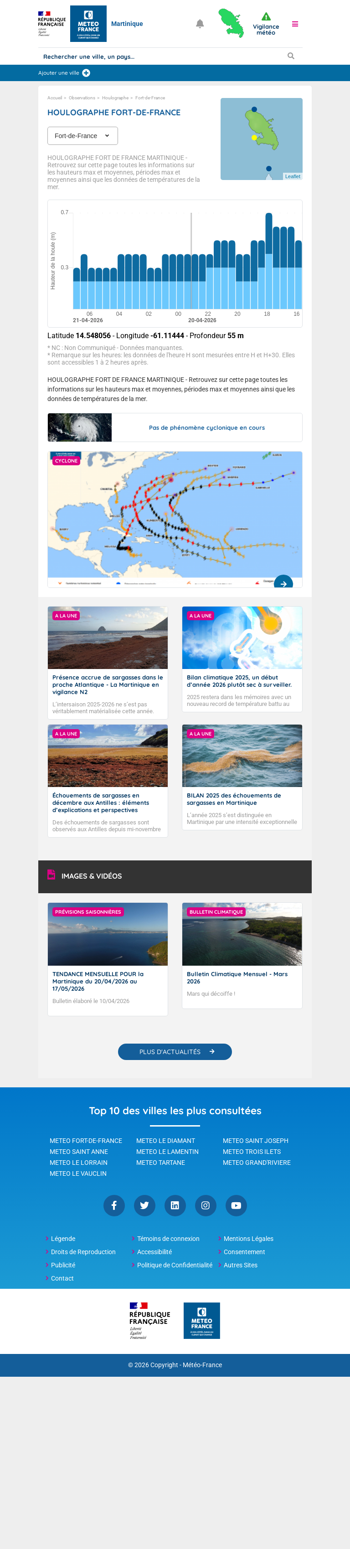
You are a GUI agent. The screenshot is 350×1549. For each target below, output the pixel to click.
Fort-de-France (150, 97)
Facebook (114, 1205)
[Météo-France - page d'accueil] (202, 1321)
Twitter (144, 1205)
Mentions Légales (248, 1238)
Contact (62, 1278)
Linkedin (175, 1205)
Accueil (54, 97)
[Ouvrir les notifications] (200, 24)
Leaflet (292, 176)
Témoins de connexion (168, 1238)
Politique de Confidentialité (174, 1265)
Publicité (63, 1265)
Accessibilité (154, 1252)
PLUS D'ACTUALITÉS (170, 1052)
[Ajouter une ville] (86, 73)
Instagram (205, 1205)
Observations (82, 97)
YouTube (236, 1205)
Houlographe (115, 97)
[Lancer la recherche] (291, 55)
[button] (295, 23)
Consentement (244, 1252)
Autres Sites (240, 1265)
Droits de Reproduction (83, 1252)
